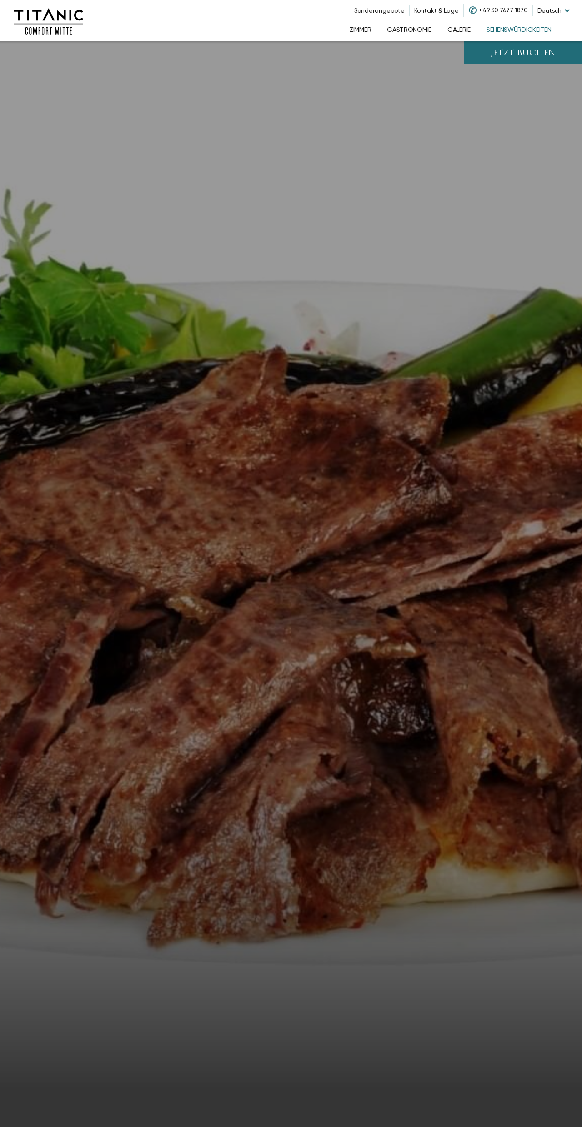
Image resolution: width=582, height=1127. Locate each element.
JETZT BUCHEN (523, 53)
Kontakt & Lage (436, 10)
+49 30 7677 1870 (503, 10)
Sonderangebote (379, 10)
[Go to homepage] (49, 20)
